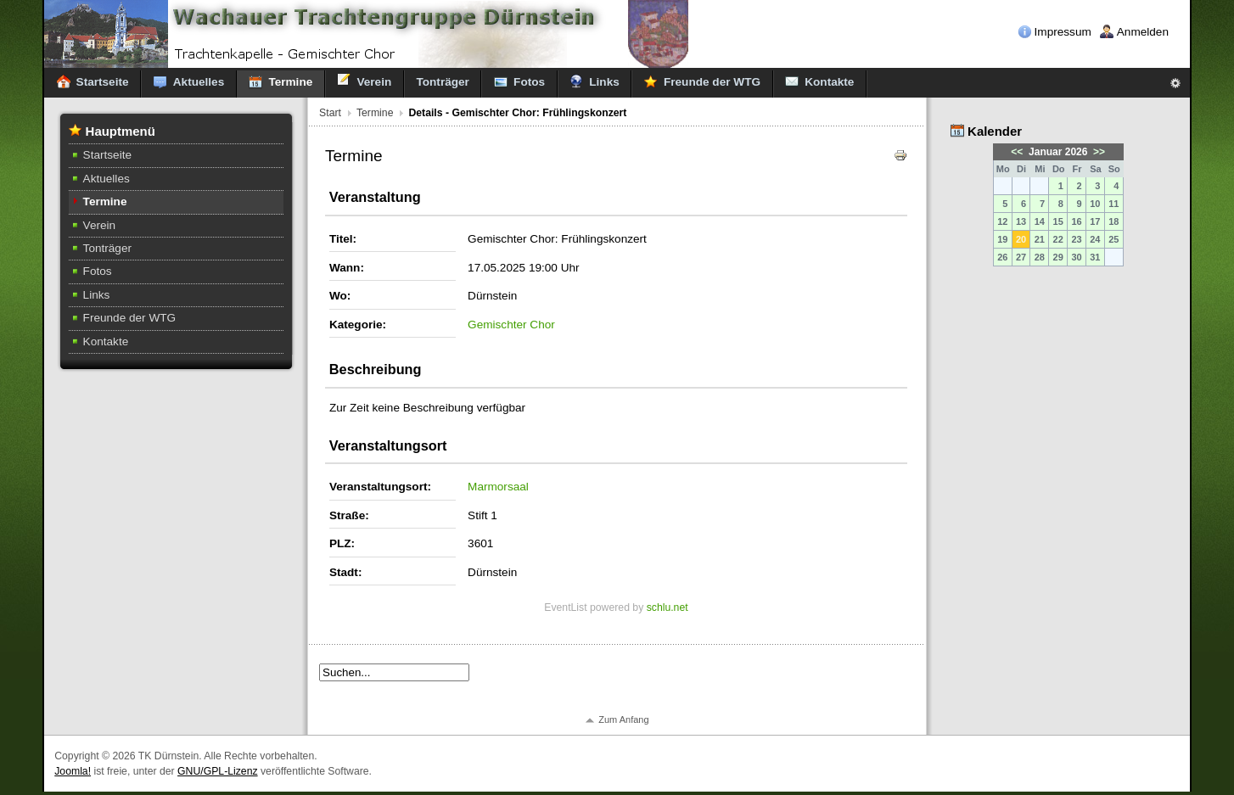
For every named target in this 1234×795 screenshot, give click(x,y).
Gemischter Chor (511, 324)
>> (1098, 152)
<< (1018, 152)
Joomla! (72, 771)
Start (330, 113)
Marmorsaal (498, 486)
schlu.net (667, 607)
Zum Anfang (623, 719)
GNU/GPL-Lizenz (217, 771)
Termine (375, 113)
